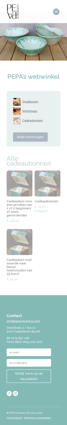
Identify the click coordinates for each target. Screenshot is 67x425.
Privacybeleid (14, 417)
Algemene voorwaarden (37, 417)
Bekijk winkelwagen (30, 137)
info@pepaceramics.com (23, 321)
